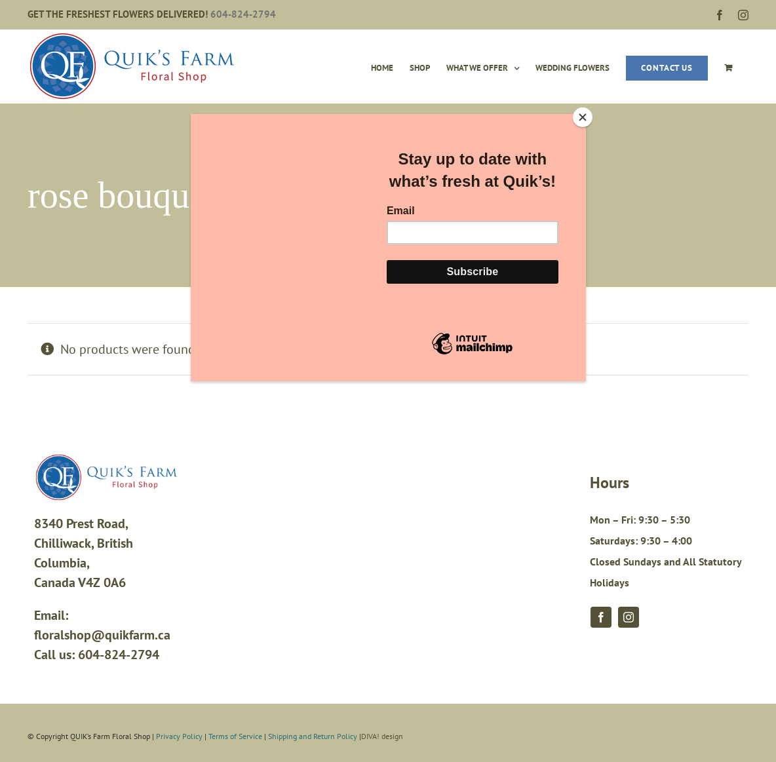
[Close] (582, 117)
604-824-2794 (243, 14)
